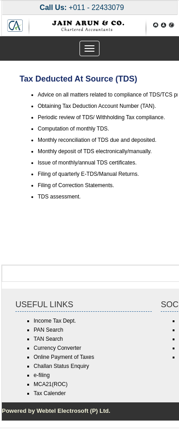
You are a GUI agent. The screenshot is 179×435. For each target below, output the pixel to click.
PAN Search (48, 330)
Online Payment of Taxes (64, 357)
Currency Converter (57, 348)
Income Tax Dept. (55, 321)
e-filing (42, 375)
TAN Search (48, 339)
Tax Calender (50, 393)
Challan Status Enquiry (61, 366)
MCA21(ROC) (51, 384)
